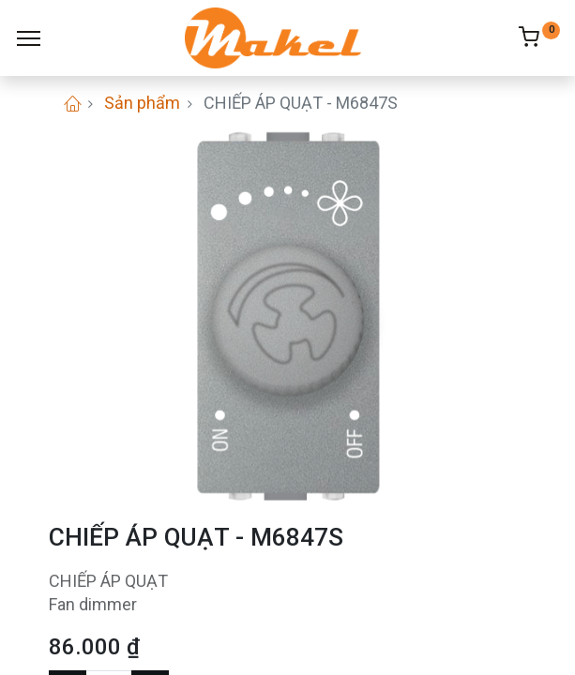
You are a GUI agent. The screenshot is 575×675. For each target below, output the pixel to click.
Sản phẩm (142, 102)
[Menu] (28, 38)
